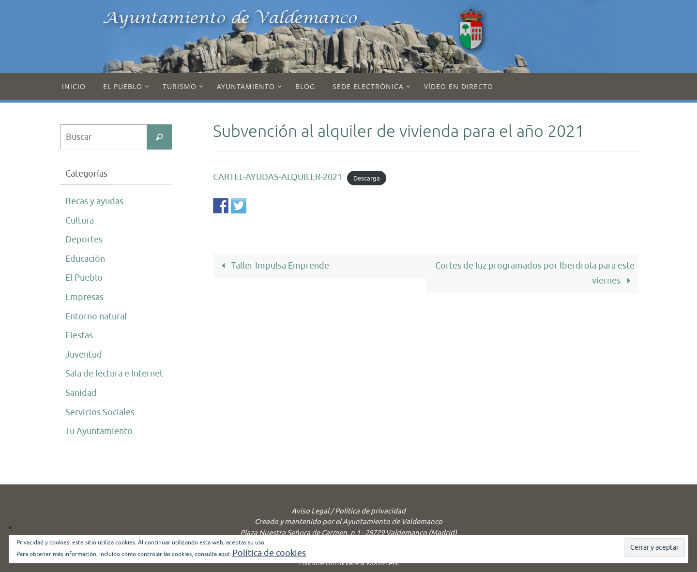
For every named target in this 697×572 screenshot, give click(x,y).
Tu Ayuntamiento (99, 431)
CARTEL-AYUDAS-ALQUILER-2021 (277, 177)
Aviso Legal (310, 511)
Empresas (84, 297)
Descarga (366, 178)
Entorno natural (96, 316)
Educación (85, 259)
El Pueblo (84, 277)
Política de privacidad (370, 511)
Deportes (84, 239)
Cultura (79, 220)
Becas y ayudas (94, 201)
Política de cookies (269, 553)
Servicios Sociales (100, 412)
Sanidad (81, 393)
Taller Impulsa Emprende (273, 265)
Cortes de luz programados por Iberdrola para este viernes (535, 273)
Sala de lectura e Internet (114, 373)
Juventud (83, 354)
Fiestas (79, 335)
